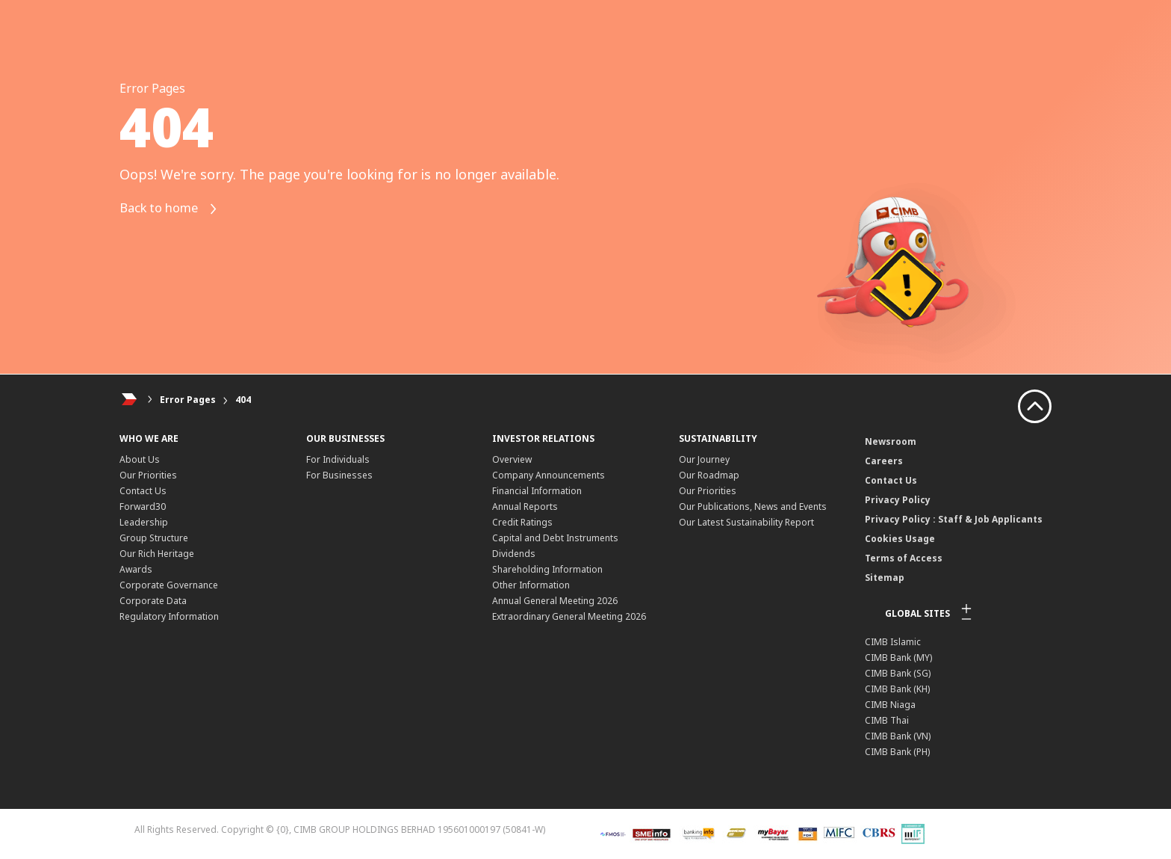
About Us (139, 459)
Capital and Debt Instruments (555, 538)
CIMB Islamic (893, 641)
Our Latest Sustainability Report (746, 522)
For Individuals (338, 459)
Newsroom (890, 441)
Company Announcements (548, 475)
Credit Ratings (522, 522)
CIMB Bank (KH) (897, 689)
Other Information (531, 585)
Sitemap (884, 577)
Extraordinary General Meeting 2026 (569, 616)
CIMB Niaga (890, 704)
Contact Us (143, 490)
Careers (884, 461)
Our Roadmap (709, 475)
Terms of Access (903, 558)
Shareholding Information (547, 569)
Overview (512, 459)
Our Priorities (148, 475)
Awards (135, 569)
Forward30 (142, 506)
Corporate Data (153, 600)
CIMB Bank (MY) (898, 657)
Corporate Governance (168, 585)
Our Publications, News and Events (753, 506)
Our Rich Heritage (156, 553)
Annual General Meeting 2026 (555, 600)
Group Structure (153, 538)
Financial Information (537, 490)
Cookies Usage (900, 538)
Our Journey (704, 459)
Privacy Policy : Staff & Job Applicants (954, 519)
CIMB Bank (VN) (898, 736)
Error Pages (188, 399)
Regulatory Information (169, 616)
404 (243, 399)
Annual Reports (525, 506)
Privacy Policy (898, 499)
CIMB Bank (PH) (897, 751)
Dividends (513, 553)
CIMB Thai (887, 720)
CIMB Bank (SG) (898, 673)
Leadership (143, 522)
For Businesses (339, 475)
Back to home (174, 209)
